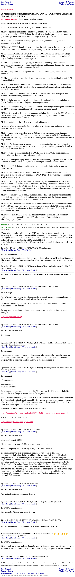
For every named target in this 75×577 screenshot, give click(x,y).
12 (2, 556)
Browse (3, 4)
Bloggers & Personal (66, 2)
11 (2, 534)
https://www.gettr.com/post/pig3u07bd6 (17, 422)
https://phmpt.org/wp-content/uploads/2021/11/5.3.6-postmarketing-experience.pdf (34, 413)
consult (35, 483)
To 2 (24, 327)
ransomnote (36, 286)
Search (10, 4)
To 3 (24, 432)
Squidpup (36, 502)
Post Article (69, 4)
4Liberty (37, 534)
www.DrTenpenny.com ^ (10, 19)
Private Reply (16, 250)
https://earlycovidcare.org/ (11, 317)
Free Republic (6, 2)
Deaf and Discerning (40, 556)
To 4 (24, 372)
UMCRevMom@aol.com (41, 248)
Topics (61, 4)
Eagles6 (35, 343)
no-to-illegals (37, 266)
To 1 (24, 270)
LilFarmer (36, 430)
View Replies (27, 250)
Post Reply (6, 250)
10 (2, 520)
